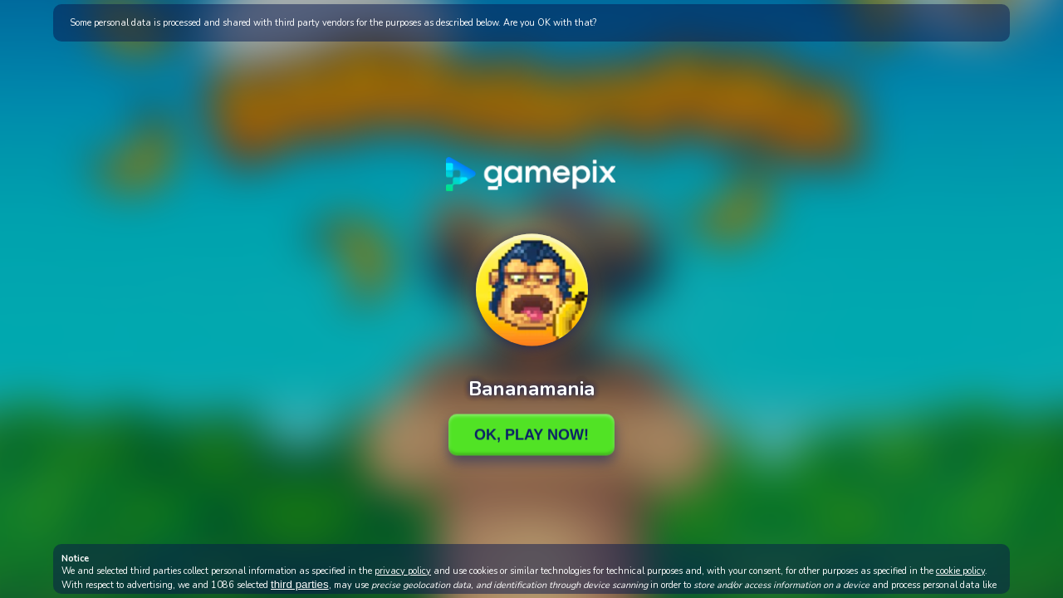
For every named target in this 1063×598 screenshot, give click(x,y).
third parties (300, 584)
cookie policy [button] (960, 571)
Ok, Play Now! (531, 434)
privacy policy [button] (403, 571)
